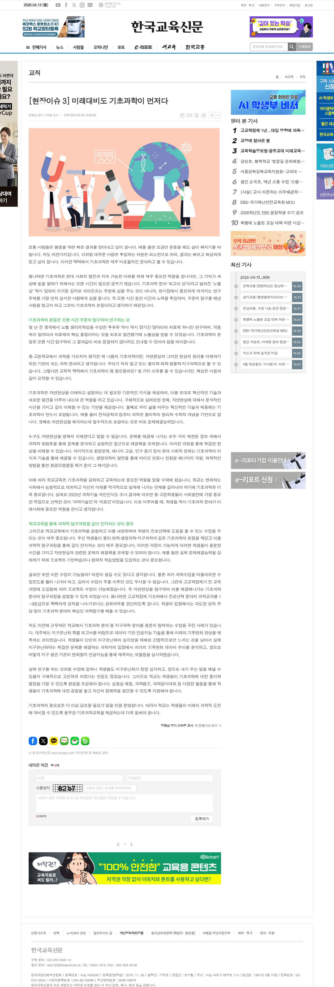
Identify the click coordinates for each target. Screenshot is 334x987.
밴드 (85, 741)
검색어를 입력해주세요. (268, 46)
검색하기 (292, 47)
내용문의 (263, 5)
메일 (189, 115)
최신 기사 (241, 264)
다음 (131, 844)
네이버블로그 (90, 5)
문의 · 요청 (267, 933)
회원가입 (294, 5)
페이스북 (66, 5)
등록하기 (202, 818)
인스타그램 (82, 5)
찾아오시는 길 (103, 933)
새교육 (289, 76)
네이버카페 (74, 741)
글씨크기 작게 (218, 115)
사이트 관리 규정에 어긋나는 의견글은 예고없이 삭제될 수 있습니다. (87, 797)
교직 (302, 76)
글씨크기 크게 (212, 115)
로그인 (309, 5)
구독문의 (279, 5)
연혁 (56, 933)
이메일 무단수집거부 (217, 933)
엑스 (74, 5)
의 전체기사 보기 (189, 725)
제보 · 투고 (247, 5)
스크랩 (204, 115)
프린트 (196, 115)
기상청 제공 (110, 6)
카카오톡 (54, 741)
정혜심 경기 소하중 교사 (44, 115)
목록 (182, 115)
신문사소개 (38, 933)
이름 (41, 778)
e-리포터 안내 (76, 933)
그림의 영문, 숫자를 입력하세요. (109, 788)
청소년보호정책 (173, 933)
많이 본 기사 (244, 121)
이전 (118, 844)
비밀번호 (134, 778)
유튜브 (58, 5)
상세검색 (304, 46)
